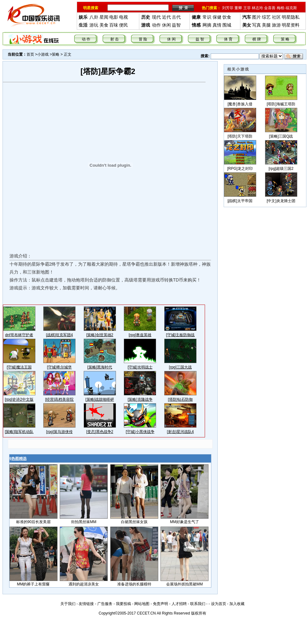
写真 (256, 25)
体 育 (228, 39)
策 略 (285, 39)
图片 (256, 17)
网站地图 (141, 604)
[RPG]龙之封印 (240, 168)
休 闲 (171, 39)
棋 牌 (256, 39)
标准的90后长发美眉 (33, 522)
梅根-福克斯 (287, 8)
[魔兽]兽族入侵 (239, 104)
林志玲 (257, 8)
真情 (217, 25)
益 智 (200, 39)
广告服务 (104, 604)
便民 (123, 25)
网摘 (206, 25)
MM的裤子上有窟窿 (33, 584)
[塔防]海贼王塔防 (281, 104)
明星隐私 (290, 17)
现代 (156, 17)
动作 (156, 25)
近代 (166, 17)
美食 (104, 25)
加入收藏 (237, 604)
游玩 (93, 25)
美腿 (266, 25)
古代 (176, 17)
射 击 (114, 39)
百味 (113, 25)
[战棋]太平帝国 (239, 201)
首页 (30, 54)
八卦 (93, 17)
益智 (176, 25)
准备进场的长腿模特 (134, 584)
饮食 (226, 17)
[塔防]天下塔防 (239, 136)
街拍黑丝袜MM (83, 522)
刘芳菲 (227, 8)
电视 (123, 17)
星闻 (104, 17)
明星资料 (290, 25)
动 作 (86, 39)
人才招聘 (179, 604)
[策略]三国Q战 (281, 136)
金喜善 (269, 8)
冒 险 (143, 39)
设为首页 (218, 604)
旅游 (276, 25)
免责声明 (160, 604)
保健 (217, 17)
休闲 (166, 25)
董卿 (238, 8)
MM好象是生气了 (184, 522)
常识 (206, 17)
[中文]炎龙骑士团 (281, 201)
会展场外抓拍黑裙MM (184, 584)
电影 (113, 17)
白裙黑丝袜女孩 (134, 522)
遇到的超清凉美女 (84, 584)
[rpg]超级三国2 (281, 168)
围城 (226, 25)
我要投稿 (123, 604)
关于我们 (67, 604)
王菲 (247, 8)
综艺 (266, 17)
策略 (55, 54)
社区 (276, 17)
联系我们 (197, 604)
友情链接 (86, 604)
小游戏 (43, 54)
